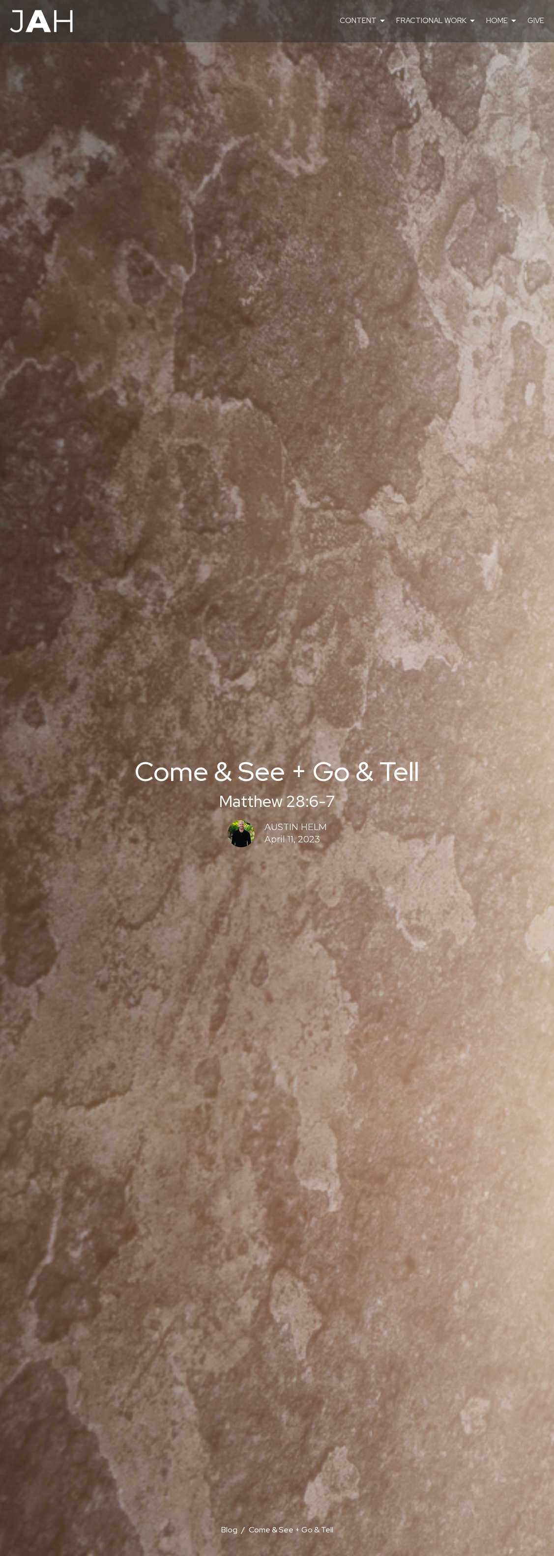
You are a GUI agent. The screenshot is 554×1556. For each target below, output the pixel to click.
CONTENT (363, 21)
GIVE (535, 21)
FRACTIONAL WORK (436, 21)
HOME (502, 21)
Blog (229, 1530)
